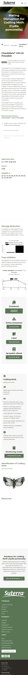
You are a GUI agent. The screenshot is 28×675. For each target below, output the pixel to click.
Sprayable (14, 45)
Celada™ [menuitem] (4, 623)
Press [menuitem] (3, 613)
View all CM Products (14, 578)
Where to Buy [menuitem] (5, 632)
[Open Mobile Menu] (25, 3)
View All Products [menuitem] (6, 629)
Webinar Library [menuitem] (6, 647)
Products (6, 45)
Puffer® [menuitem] (3, 620)
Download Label (14, 342)
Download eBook (14, 357)
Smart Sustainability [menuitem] (7, 643)
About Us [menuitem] (4, 607)
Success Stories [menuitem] (6, 645)
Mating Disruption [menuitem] (6, 641)
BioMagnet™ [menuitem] (5, 625)
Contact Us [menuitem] (4, 611)
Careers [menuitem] (3, 609)
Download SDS (14, 326)
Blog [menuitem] (2, 638)
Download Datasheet (14, 311)
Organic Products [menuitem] (6, 627)
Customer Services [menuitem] (7, 604)
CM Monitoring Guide (14, 455)
